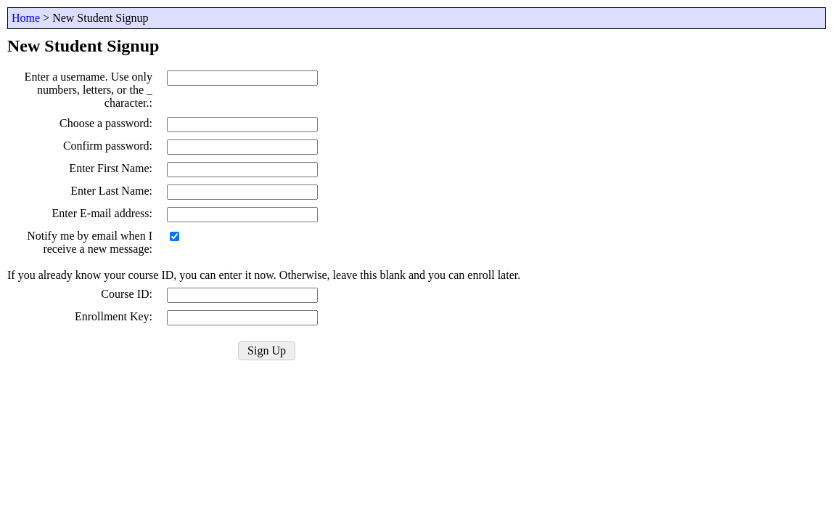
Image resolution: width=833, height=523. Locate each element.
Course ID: (126, 294)
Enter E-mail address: (102, 213)
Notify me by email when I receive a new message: (89, 242)
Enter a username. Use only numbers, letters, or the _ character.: (88, 89)
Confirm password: (107, 145)
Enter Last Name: (111, 191)
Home (26, 18)
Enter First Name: (110, 168)
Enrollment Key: (113, 316)
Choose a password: (106, 123)
